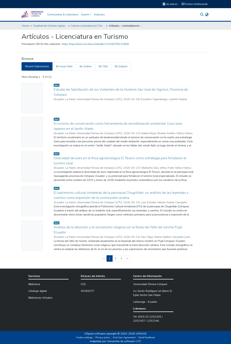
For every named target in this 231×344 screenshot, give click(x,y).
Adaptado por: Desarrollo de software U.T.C (115, 341)
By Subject (121, 66)
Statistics (99, 14)
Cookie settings (84, 337)
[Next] (127, 258)
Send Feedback (146, 337)
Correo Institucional (194, 4)
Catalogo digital (37, 291)
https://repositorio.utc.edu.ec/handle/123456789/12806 (95, 44)
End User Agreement (124, 337)
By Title (103, 66)
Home (25, 26)
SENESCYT (87, 291)
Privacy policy (103, 337)
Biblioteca (34, 284)
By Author (86, 66)
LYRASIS (141, 334)
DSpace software (95, 334)
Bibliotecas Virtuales (40, 298)
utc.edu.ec (170, 4)
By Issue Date (64, 66)
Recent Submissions (37, 66)
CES (83, 284)
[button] (206, 15)
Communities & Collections (62, 14)
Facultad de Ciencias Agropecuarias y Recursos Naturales (50, 26)
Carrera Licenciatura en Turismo (88, 26)
